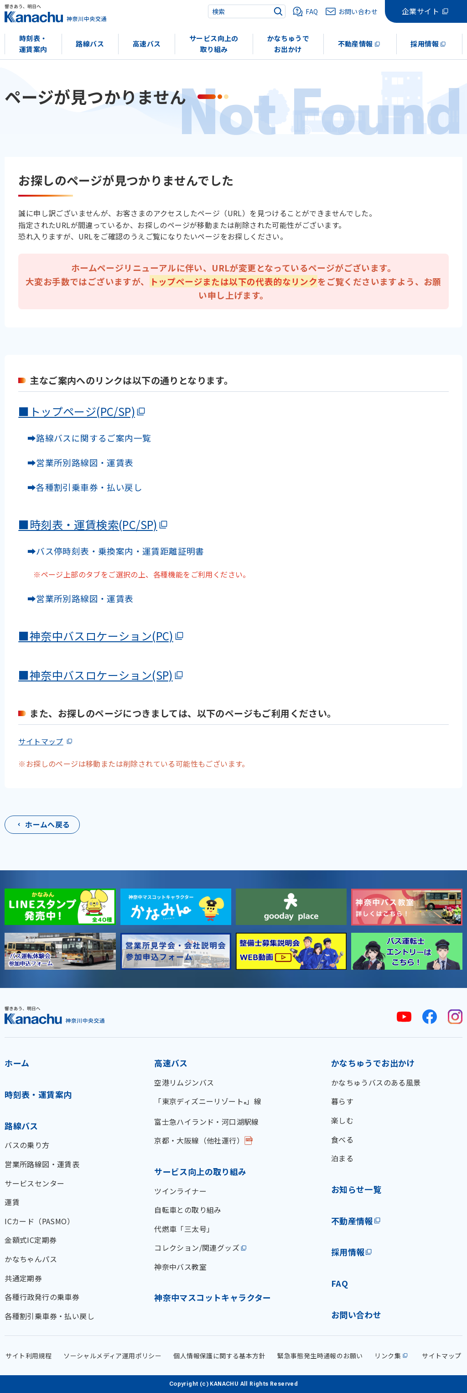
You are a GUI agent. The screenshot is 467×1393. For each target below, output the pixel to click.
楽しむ (342, 1120)
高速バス (147, 43)
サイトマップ (40, 741)
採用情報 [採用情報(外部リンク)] (348, 1252)
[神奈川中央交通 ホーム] (55, 1015)
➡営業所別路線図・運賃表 (75, 462)
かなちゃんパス (31, 1258)
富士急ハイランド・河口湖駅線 (206, 1121)
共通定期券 (23, 1278)
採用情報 (424, 43)
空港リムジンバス (184, 1082)
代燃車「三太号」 (184, 1228)
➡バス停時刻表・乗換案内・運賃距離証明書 (115, 551)
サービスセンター (34, 1183)
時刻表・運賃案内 (33, 44)
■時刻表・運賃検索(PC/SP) (87, 524)
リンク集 (387, 1355)
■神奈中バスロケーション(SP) (95, 675)
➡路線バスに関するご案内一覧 (84, 437)
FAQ (339, 1283)
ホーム (17, 1063)
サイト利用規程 (28, 1355)
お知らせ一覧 (356, 1189)
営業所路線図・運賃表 (42, 1164)
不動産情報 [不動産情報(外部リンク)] (352, 1221)
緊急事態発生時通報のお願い (320, 1355)
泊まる (342, 1158)
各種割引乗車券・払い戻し (49, 1315)
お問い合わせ (356, 1314)
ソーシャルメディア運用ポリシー (112, 1355)
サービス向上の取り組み (214, 44)
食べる (342, 1139)
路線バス (90, 43)
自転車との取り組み (188, 1209)
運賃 (12, 1201)
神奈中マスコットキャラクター (212, 1297)
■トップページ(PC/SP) (76, 411)
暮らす (342, 1101)
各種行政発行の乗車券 (42, 1296)
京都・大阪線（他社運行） (199, 1140)
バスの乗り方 (27, 1144)
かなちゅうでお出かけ (288, 44)
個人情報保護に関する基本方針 (219, 1355)
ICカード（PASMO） (39, 1221)
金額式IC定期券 (31, 1239)
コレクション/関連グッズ (196, 1247)
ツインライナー (180, 1190)
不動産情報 (355, 43)
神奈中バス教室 (180, 1266)
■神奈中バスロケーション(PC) (95, 636)
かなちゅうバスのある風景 (376, 1082)
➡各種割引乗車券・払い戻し (80, 487)
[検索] (278, 11)
